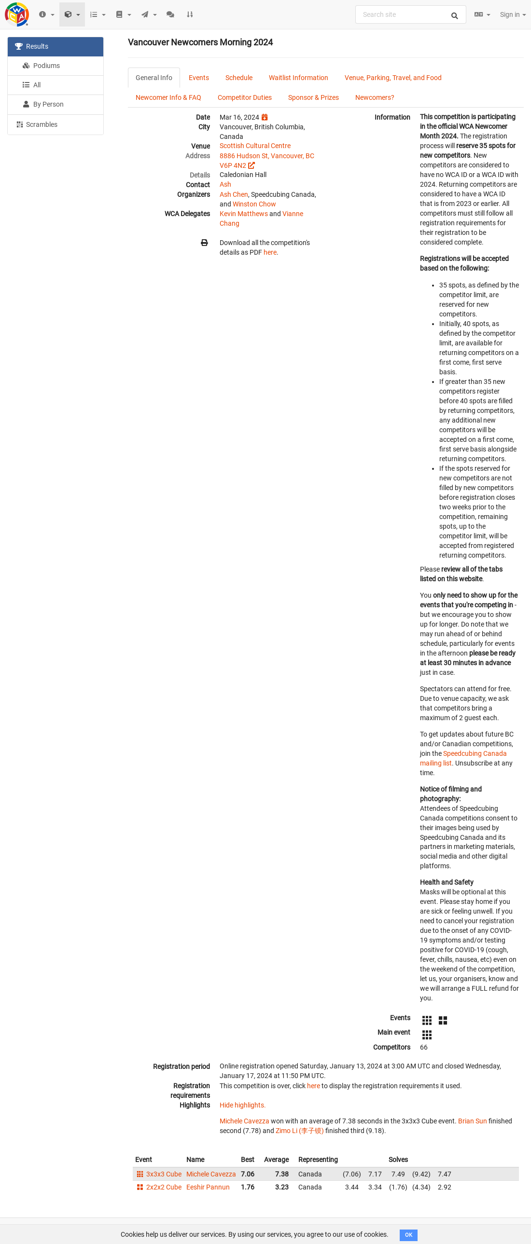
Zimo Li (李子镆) (300, 1131)
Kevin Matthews (244, 214)
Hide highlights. (243, 1105)
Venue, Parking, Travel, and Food (393, 78)
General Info (154, 78)
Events (199, 78)
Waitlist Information (298, 78)
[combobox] (410, 14)
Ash (225, 184)
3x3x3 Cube (158, 1174)
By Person (43, 104)
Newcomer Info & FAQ (168, 97)
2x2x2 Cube (158, 1187)
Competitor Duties (245, 97)
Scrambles (36, 124)
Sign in (513, 14)
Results (31, 46)
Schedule (238, 78)
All (31, 85)
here (270, 252)
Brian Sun (472, 1121)
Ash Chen (234, 194)
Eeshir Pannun (208, 1187)
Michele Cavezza (244, 1121)
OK (408, 1235)
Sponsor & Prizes (313, 97)
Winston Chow (254, 204)
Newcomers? (374, 97)
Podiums (41, 65)
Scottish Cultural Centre (255, 146)
